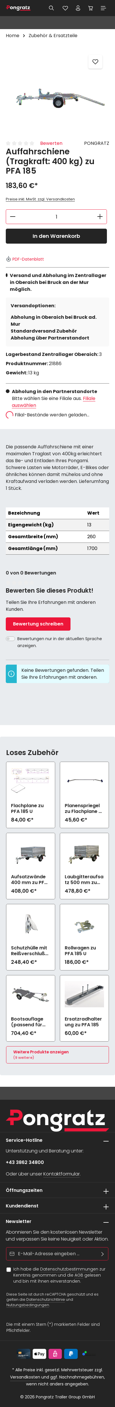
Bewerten (51, 143)
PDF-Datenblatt (25, 259)
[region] (57, 91)
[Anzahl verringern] (12, 216)
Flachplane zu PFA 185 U (27, 808)
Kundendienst (22, 1206)
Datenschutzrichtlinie (45, 1299)
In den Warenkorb (56, 236)
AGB (79, 1275)
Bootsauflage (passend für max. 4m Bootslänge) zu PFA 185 (29, 1022)
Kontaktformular (61, 1174)
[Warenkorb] (91, 8)
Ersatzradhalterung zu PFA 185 (83, 1022)
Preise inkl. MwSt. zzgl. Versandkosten (40, 199)
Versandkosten (25, 1377)
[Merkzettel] (65, 8)
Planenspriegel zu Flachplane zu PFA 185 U (84, 808)
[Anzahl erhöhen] (100, 216)
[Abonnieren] (102, 1253)
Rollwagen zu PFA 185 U (80, 951)
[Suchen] (51, 8)
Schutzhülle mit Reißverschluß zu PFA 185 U (29, 951)
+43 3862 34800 (25, 1162)
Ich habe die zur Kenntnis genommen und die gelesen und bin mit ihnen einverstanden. (59, 1275)
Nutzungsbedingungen (27, 1304)
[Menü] (103, 8)
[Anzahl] (56, 216)
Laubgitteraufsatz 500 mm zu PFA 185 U (84, 879)
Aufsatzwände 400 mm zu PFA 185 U (29, 879)
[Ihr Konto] (78, 8)
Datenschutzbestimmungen (69, 1269)
